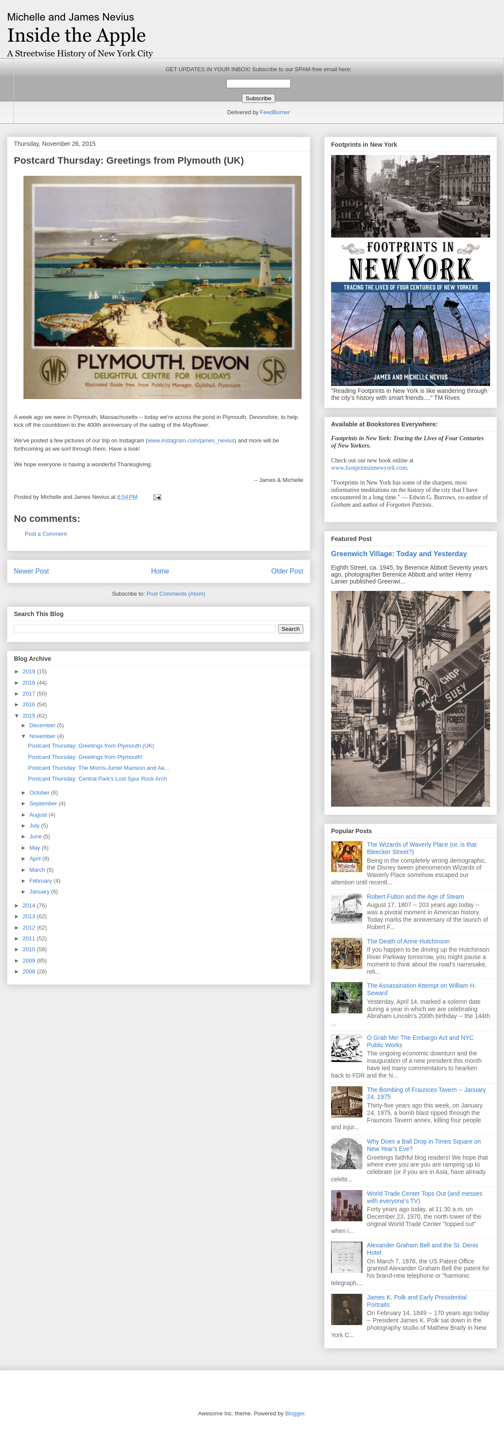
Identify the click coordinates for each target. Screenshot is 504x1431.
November (43, 736)
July (35, 825)
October (40, 792)
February (42, 880)
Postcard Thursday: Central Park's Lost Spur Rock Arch (97, 778)
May (36, 847)
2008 (30, 971)
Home (160, 571)
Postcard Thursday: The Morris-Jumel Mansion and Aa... (98, 768)
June (36, 836)
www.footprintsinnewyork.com (369, 468)
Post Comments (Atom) (175, 593)
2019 (30, 671)
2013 (30, 916)
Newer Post (31, 571)
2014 (30, 905)
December (43, 725)
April (36, 858)
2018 (30, 682)
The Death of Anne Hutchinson (408, 941)
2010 (30, 949)
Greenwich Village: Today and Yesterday (399, 553)
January (40, 891)
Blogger (294, 1413)
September (44, 803)
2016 (30, 704)
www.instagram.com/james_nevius (191, 440)
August (39, 814)
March (38, 870)
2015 (30, 715)
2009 (30, 960)
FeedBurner (275, 112)
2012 (30, 927)
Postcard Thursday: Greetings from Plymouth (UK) (91, 745)
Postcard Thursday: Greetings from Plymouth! (85, 757)
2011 (30, 938)
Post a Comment (46, 534)
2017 (30, 693)
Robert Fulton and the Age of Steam (415, 896)
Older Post (287, 571)
